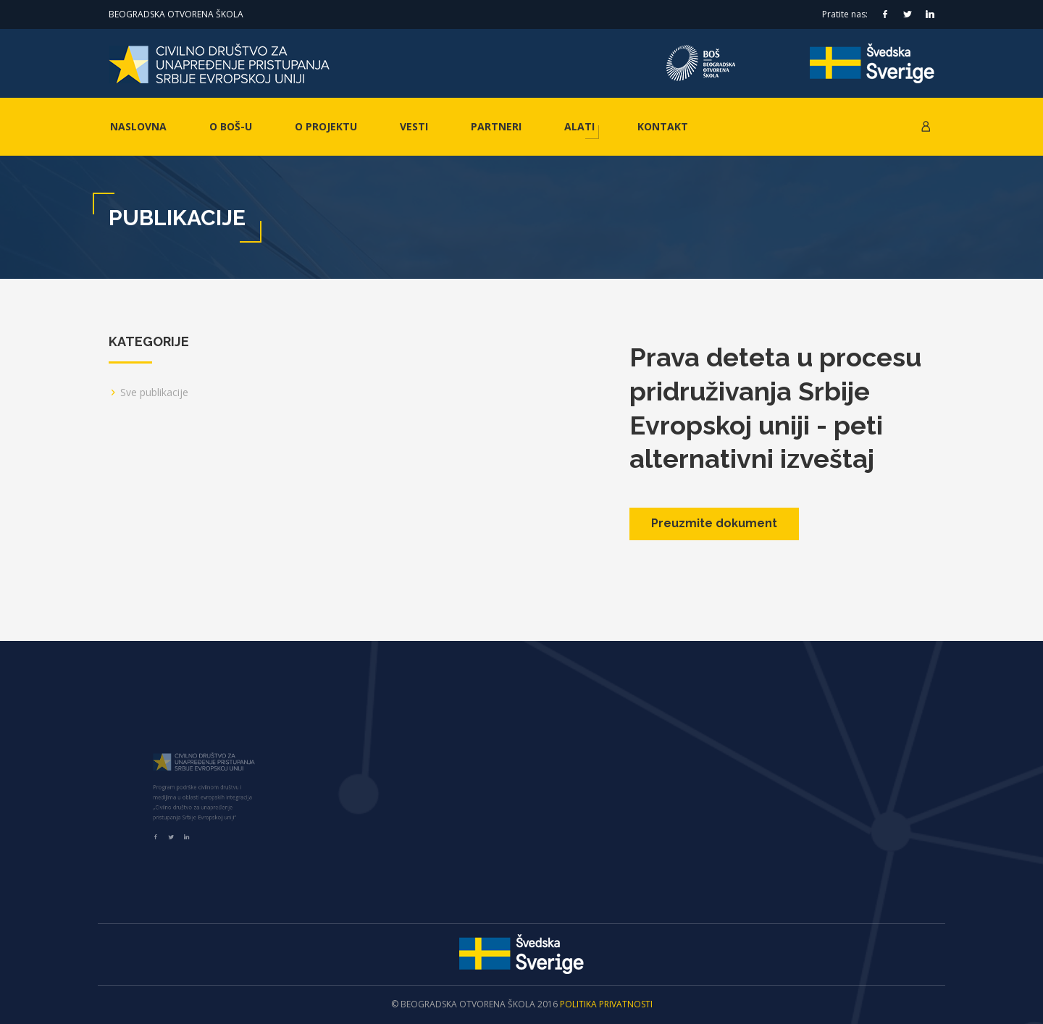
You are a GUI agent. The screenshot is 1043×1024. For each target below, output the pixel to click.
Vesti (414, 126)
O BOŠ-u (230, 126)
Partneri (496, 126)
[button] (926, 127)
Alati (579, 126)
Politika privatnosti (606, 1004)
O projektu (326, 126)
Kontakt (662, 126)
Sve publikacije (154, 392)
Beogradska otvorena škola (176, 14)
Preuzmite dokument (714, 523)
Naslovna (138, 126)
